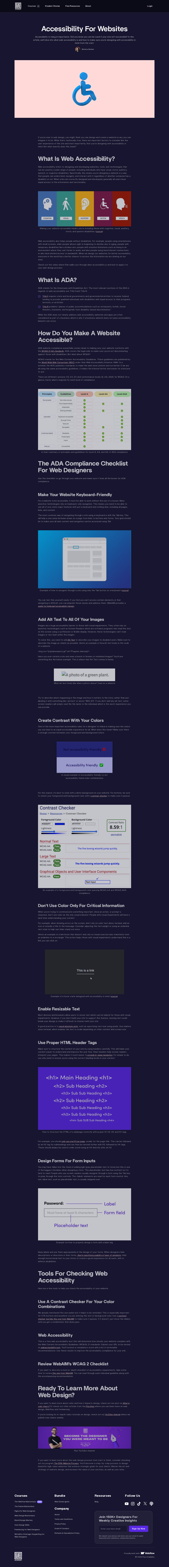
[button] (34, 6)
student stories (52, 6)
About (57, 1515)
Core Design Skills (22, 1525)
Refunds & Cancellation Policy (67, 1533)
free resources (72, 6)
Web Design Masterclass (25, 1516)
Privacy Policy (60, 1524)
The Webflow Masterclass (25, 1502)
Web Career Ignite (62, 1502)
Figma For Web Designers (25, 1511)
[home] (18, 6)
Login (149, 6)
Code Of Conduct (62, 1528)
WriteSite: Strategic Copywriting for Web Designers (29, 1535)
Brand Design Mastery (24, 1520)
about (88, 6)
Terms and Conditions (64, 1519)
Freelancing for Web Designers (27, 1530)
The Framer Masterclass (24, 1506)
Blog (96, 1502)
